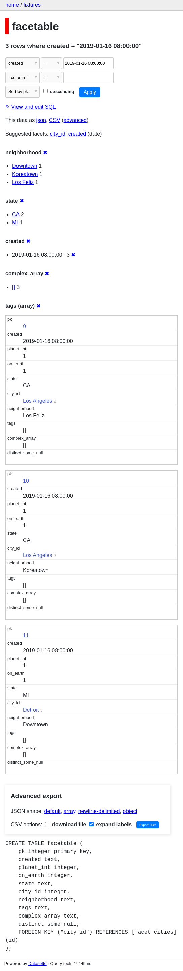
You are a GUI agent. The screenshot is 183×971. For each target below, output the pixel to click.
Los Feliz (23, 182)
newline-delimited (99, 811)
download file (65, 824)
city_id (57, 134)
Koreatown (25, 174)
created (77, 134)
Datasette (37, 963)
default (52, 811)
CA (15, 214)
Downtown (24, 166)
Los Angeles (37, 401)
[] (13, 287)
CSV (54, 120)
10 (26, 481)
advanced (75, 120)
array (69, 811)
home (12, 5)
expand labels (110, 824)
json (41, 120)
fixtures (32, 5)
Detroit (31, 710)
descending (58, 91)
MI (15, 222)
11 (26, 635)
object (130, 811)
